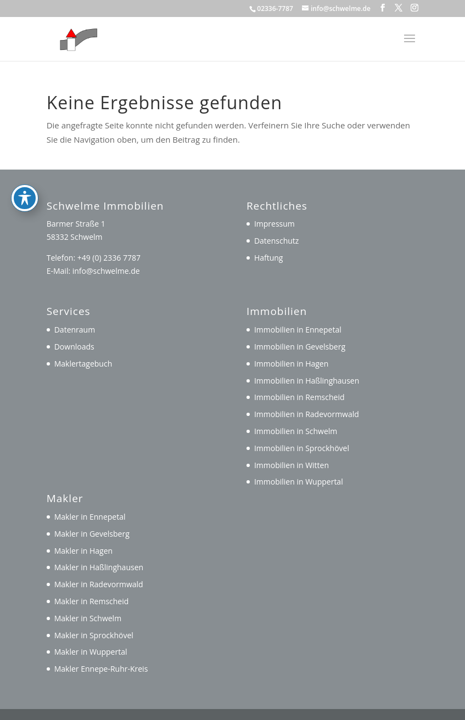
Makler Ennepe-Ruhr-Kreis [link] (101, 668)
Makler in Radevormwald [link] (98, 584)
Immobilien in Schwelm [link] (295, 431)
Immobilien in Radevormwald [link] (306, 414)
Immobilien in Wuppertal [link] (298, 481)
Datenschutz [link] (276, 240)
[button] (382, 8)
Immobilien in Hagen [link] (291, 363)
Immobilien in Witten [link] (291, 465)
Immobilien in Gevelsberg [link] (299, 346)
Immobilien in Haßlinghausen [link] (306, 380)
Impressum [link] (274, 223)
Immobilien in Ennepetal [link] (297, 329)
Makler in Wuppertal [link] (90, 651)
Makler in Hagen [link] (83, 550)
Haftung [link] (268, 257)
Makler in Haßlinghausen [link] (98, 567)
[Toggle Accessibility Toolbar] (25, 168)
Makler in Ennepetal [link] (90, 516)
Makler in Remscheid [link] (91, 601)
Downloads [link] (74, 346)
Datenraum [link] (74, 329)
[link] (76, 37)
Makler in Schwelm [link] (87, 618)
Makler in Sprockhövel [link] (93, 635)
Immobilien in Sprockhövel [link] (301, 448)
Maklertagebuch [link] (83, 363)
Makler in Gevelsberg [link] (92, 533)
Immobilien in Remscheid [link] (299, 397)
